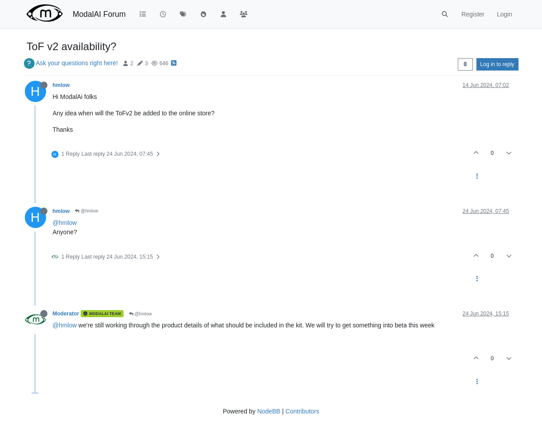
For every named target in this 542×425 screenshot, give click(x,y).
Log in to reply (497, 64)
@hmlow (86, 211)
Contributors (302, 411)
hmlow (61, 85)
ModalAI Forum (99, 14)
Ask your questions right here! (77, 63)
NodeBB (268, 411)
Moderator (66, 314)
